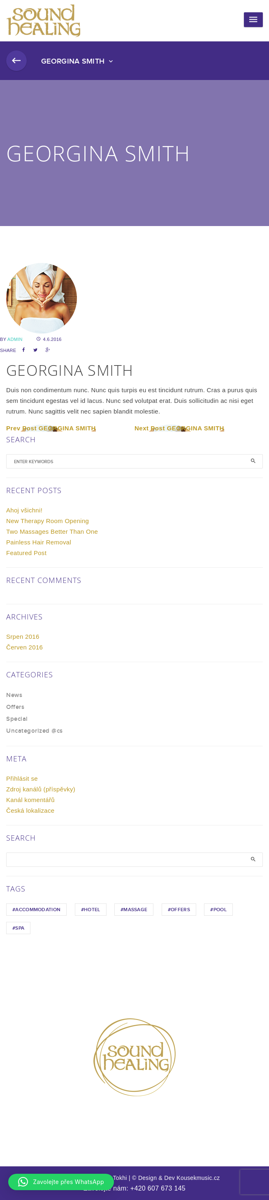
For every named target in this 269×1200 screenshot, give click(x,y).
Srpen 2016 (22, 636)
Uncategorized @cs (34, 731)
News (14, 695)
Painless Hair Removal (38, 542)
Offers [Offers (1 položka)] (180, 910)
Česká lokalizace (30, 810)
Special (17, 719)
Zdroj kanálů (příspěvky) (40, 789)
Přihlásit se (22, 778)
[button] (61, 1182)
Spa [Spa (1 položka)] (19, 928)
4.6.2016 (49, 339)
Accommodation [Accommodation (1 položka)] (37, 910)
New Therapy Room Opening (47, 520)
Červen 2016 (24, 647)
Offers (15, 707)
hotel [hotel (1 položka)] (92, 910)
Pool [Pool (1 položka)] (220, 910)
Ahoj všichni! (24, 510)
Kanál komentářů (30, 799)
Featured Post (26, 552)
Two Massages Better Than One (52, 531)
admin (15, 339)
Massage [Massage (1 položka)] (135, 910)
